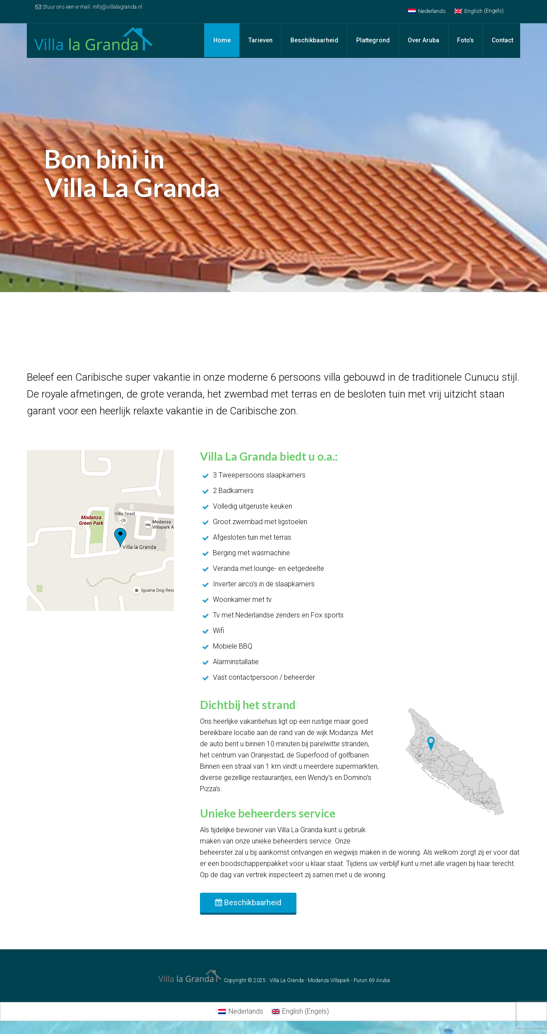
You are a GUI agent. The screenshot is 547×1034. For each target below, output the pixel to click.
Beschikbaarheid (248, 902)
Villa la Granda (96, 40)
